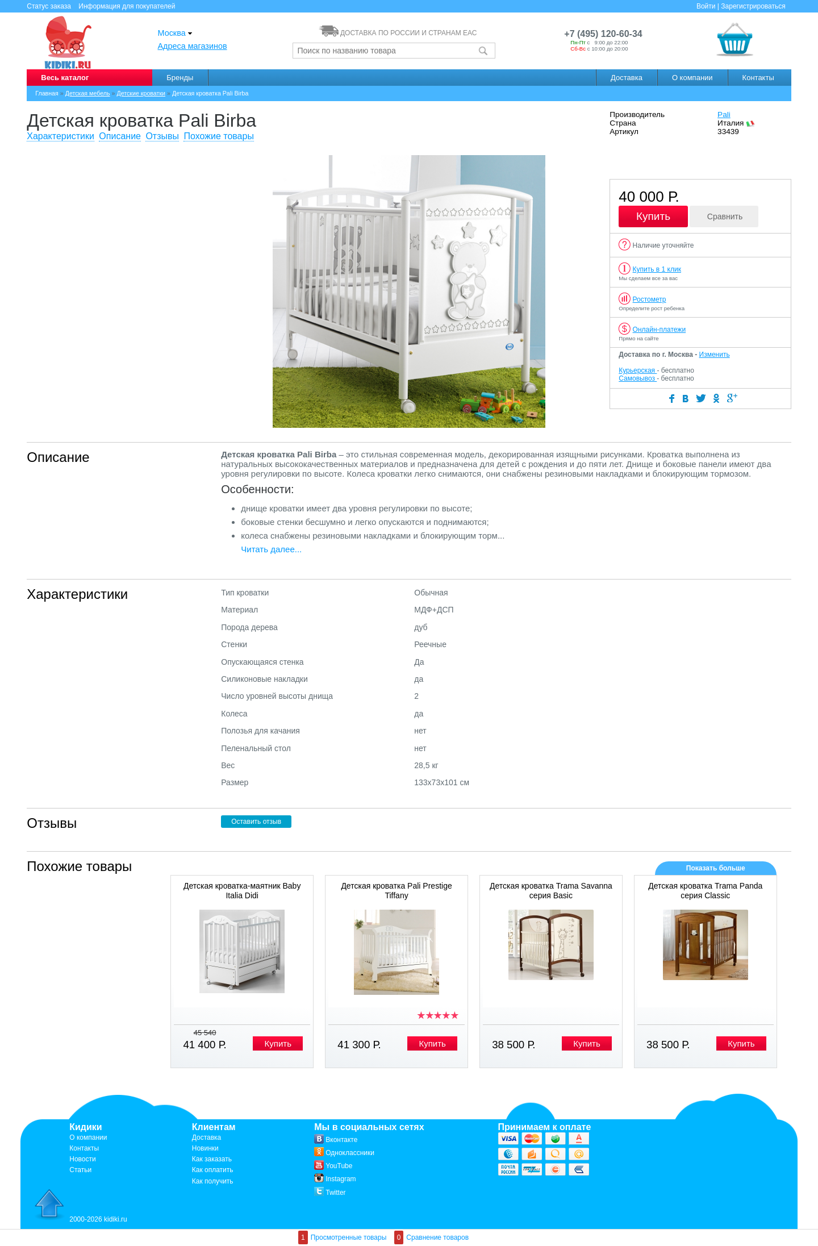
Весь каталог (65, 77)
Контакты (758, 77)
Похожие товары (218, 136)
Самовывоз (638, 378)
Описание (120, 136)
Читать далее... (271, 549)
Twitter (329, 1193)
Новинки (205, 1148)
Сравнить (724, 216)
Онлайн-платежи (659, 330)
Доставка (626, 77)
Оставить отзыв (256, 822)
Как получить (212, 1181)
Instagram (335, 1179)
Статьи (80, 1170)
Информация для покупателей (126, 6)
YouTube (333, 1166)
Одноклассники (344, 1153)
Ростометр (649, 299)
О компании (692, 77)
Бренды (179, 77)
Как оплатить (212, 1170)
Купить (653, 216)
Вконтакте (335, 1140)
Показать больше (715, 868)
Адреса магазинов (192, 46)
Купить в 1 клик (657, 269)
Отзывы (162, 136)
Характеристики (60, 136)
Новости (82, 1159)
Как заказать (212, 1159)
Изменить (714, 355)
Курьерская (638, 370)
